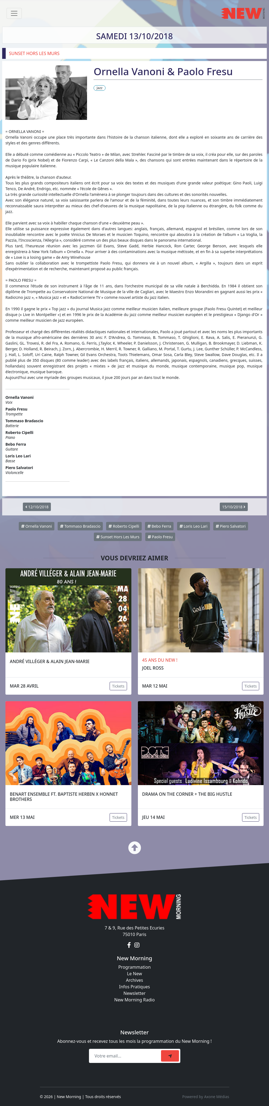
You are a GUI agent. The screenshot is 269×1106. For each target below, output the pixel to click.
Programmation (134, 967)
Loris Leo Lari (194, 526)
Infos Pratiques (134, 987)
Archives (134, 980)
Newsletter (134, 993)
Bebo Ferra (159, 526)
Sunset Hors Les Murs (117, 536)
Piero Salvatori (231, 526)
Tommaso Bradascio (80, 526)
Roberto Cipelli (124, 526)
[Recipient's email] (125, 1056)
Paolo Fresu (160, 536)
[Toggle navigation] (14, 13)
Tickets (118, 686)
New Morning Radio (134, 1000)
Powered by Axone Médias (205, 1096)
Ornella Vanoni (36, 526)
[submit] (170, 1056)
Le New (134, 974)
